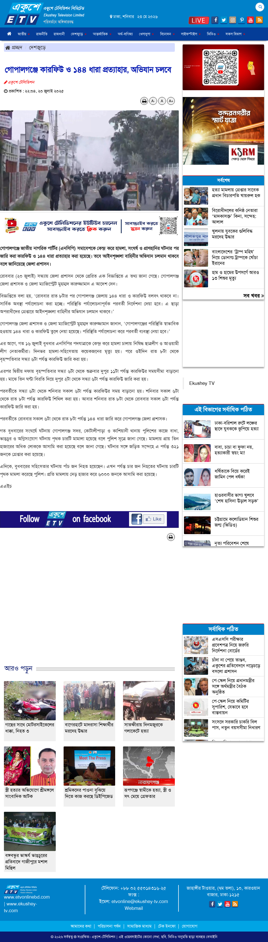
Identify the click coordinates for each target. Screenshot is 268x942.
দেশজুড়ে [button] (79, 34)
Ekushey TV (202, 383)
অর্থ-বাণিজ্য (125, 34)
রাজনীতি (41, 34)
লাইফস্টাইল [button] (191, 34)
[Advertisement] (89, 608)
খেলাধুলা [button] (146, 34)
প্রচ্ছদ (13, 47)
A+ (171, 101)
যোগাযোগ (189, 926)
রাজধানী (59, 34)
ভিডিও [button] (213, 34)
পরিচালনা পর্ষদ (109, 926)
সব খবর (253, 295)
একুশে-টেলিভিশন (103, 936)
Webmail (134, 908)
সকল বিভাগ (235, 34)
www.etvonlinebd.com (27, 897)
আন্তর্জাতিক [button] (102, 34)
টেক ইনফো (167, 926)
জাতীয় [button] (24, 34)
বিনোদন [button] (167, 34)
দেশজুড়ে (37, 47)
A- (153, 101)
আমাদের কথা (81, 926)
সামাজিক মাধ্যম (139, 926)
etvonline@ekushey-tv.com (139, 901)
